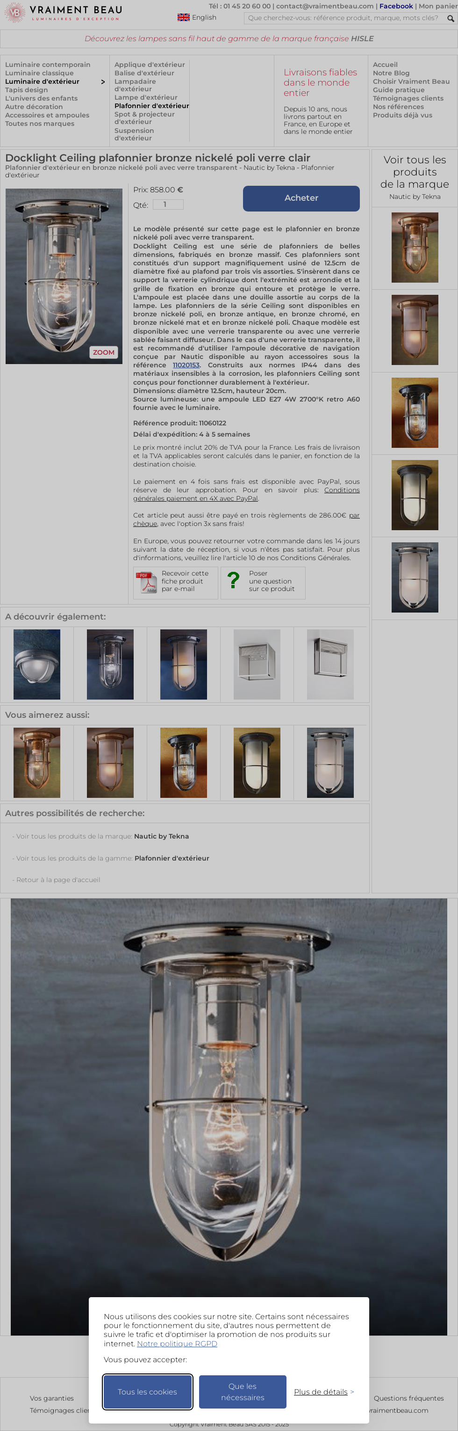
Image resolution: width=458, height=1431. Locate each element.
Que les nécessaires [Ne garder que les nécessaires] (243, 1392)
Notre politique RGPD (177, 1343)
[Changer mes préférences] (319, 1392)
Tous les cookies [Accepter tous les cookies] (147, 1391)
